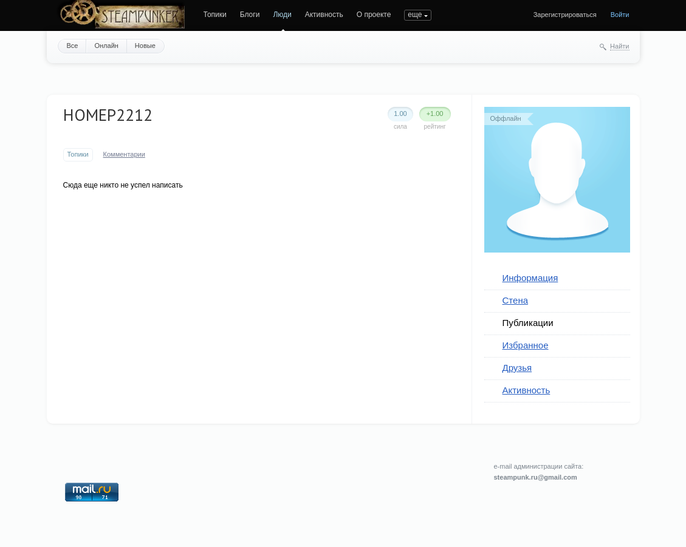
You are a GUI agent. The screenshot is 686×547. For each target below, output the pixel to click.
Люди (282, 14)
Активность (324, 14)
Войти (620, 14)
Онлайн (106, 45)
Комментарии (124, 154)
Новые (145, 45)
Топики (215, 14)
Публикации (528, 323)
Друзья (517, 367)
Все (72, 45)
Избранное (525, 345)
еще (415, 14)
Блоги (250, 14)
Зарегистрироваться (565, 14)
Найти (619, 46)
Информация (530, 278)
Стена (515, 300)
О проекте (374, 14)
